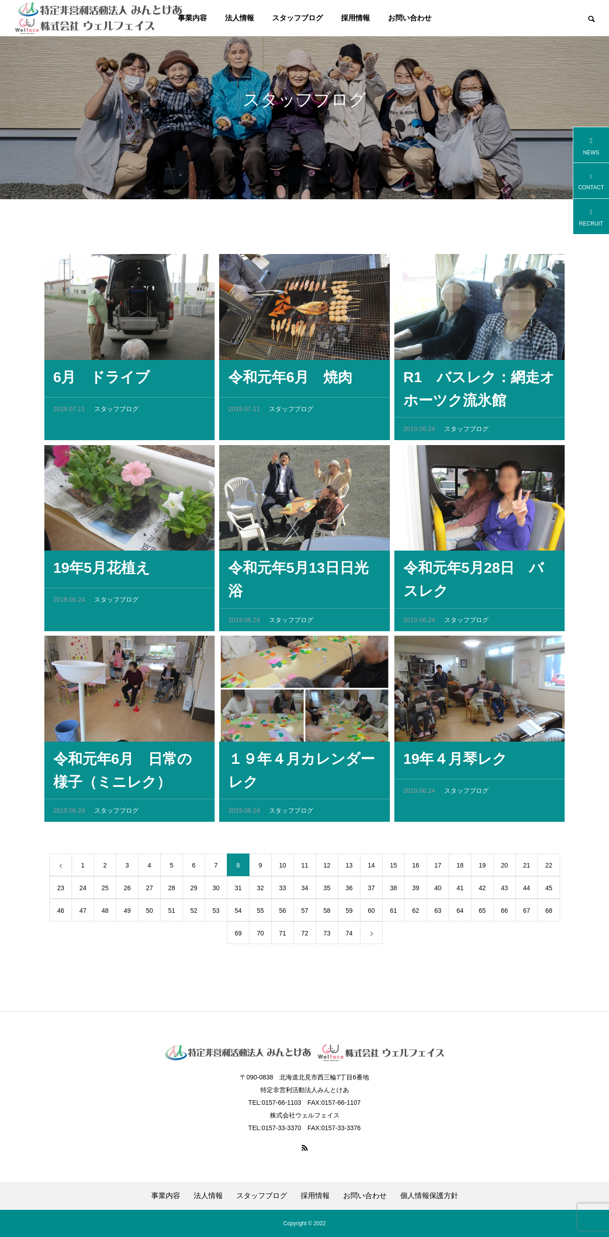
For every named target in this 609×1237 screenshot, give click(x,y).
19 (482, 868)
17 (437, 868)
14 (371, 868)
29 (193, 890)
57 (304, 913)
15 (393, 868)
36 (349, 890)
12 (327, 868)
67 (526, 913)
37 (371, 890)
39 (415, 890)
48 (105, 913)
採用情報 (355, 18)
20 (504, 868)
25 (105, 890)
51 (171, 913)
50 (149, 913)
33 (282, 890)
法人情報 (239, 18)
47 (82, 913)
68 (548, 913)
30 (216, 890)
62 (415, 913)
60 (371, 913)
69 (238, 936)
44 (526, 890)
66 (504, 913)
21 (526, 868)
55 (260, 913)
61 (393, 913)
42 (482, 890)
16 (415, 868)
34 (304, 890)
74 (349, 936)
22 (548, 868)
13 (349, 868)
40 (437, 890)
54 (238, 913)
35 (327, 890)
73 (327, 936)
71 (282, 936)
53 (216, 913)
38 (393, 890)
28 (171, 890)
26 (127, 890)
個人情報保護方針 (429, 1195)
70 (260, 936)
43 (504, 890)
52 (193, 913)
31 (238, 890)
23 (60, 890)
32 (260, 890)
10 (282, 868)
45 (548, 890)
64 (460, 913)
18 (460, 868)
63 (437, 913)
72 (304, 936)
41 (460, 890)
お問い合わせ (410, 18)
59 (349, 913)
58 (327, 913)
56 (282, 913)
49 (127, 913)
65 (482, 913)
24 (82, 890)
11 (304, 868)
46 (60, 913)
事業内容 (165, 1195)
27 (149, 890)
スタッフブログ (297, 18)
